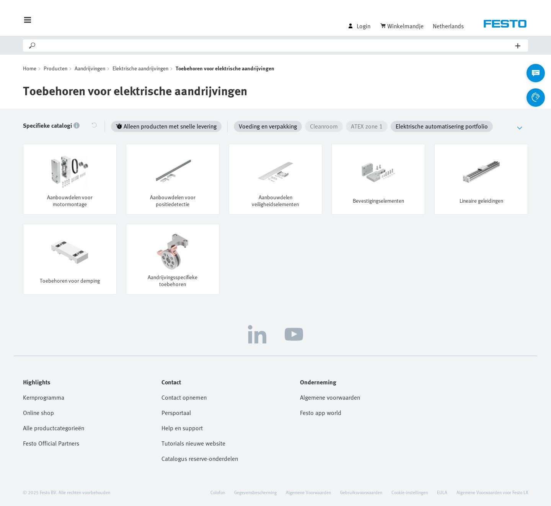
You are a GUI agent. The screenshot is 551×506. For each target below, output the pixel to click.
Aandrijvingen (90, 68)
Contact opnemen (184, 397)
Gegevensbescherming (255, 492)
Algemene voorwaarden (330, 397)
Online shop (38, 412)
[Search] (276, 45)
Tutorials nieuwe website (193, 443)
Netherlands (448, 26)
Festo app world (320, 412)
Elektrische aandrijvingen (140, 68)
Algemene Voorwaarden (308, 492)
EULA (442, 492)
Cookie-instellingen (409, 492)
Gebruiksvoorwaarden (361, 492)
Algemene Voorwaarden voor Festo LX (492, 492)
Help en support (182, 428)
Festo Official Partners (51, 443)
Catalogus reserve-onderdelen (199, 458)
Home (29, 68)
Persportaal (176, 412)
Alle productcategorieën (53, 428)
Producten (55, 68)
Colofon (217, 492)
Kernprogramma (43, 397)
